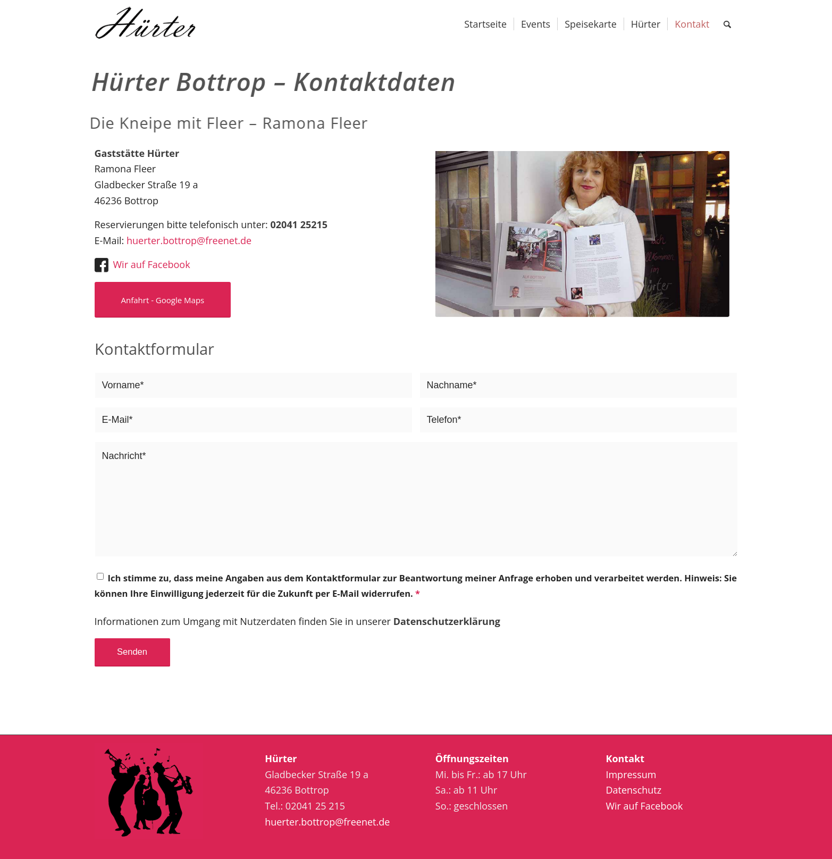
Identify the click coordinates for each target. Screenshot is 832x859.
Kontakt (625, 758)
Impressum (631, 774)
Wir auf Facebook (151, 264)
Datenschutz (633, 789)
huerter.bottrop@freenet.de (189, 240)
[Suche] (727, 24)
